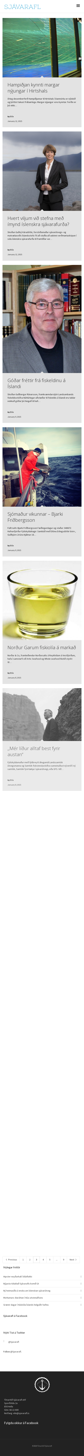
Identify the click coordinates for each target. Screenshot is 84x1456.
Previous (11, 1259)
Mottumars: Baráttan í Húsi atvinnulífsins (23, 1297)
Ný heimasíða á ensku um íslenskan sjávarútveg (26, 1290)
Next (73, 1259)
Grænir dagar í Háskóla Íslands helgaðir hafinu (26, 1304)
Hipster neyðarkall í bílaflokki (17, 1276)
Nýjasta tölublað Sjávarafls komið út (21, 1283)
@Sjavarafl (13, 1341)
